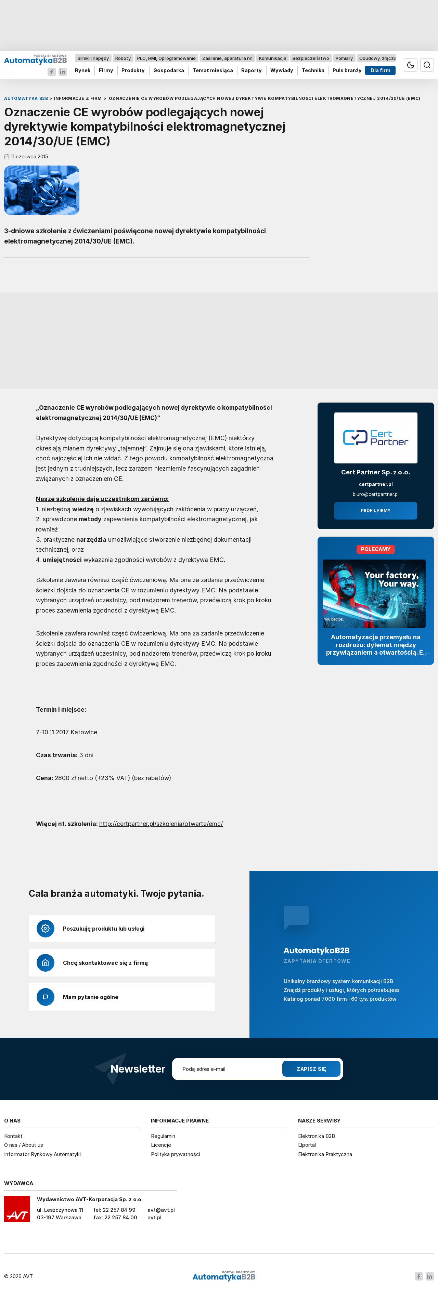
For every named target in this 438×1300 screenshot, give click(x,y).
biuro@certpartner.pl (376, 494)
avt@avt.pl (161, 1210)
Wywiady (281, 71)
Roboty (123, 58)
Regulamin (163, 1136)
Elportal (307, 1145)
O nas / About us (23, 1145)
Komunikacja (272, 58)
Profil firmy (375, 510)
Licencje (161, 1145)
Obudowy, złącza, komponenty (392, 58)
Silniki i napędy (93, 58)
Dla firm (380, 71)
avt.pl (154, 1217)
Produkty (133, 71)
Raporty (251, 71)
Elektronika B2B (316, 1136)
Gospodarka (168, 71)
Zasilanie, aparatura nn (227, 58)
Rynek (82, 71)
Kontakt (13, 1136)
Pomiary (344, 58)
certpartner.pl (376, 484)
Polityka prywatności (175, 1154)
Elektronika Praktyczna (325, 1154)
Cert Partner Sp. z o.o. (375, 472)
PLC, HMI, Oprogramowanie (166, 58)
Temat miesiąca (213, 71)
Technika (313, 71)
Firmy (106, 71)
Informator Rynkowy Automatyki (42, 1154)
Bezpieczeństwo (311, 58)
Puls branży (347, 71)
